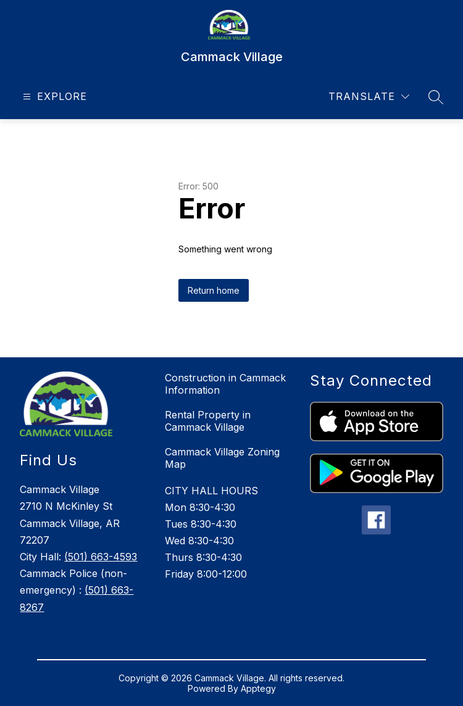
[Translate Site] (368, 96)
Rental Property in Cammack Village (208, 421)
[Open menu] (53, 96)
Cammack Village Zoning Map (222, 458)
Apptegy (258, 688)
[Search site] (435, 96)
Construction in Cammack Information (225, 384)
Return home (214, 290)
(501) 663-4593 (100, 556)
